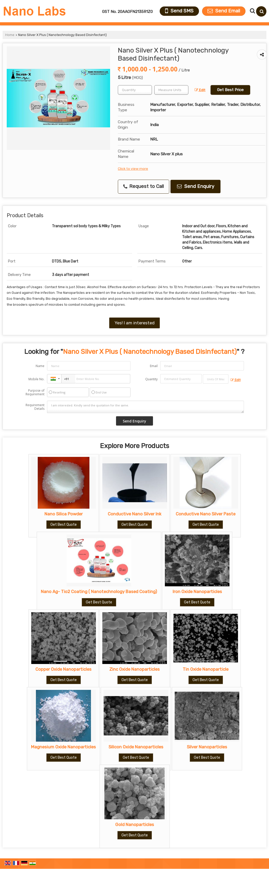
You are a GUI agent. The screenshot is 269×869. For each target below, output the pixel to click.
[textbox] (171, 90)
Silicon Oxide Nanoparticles (136, 746)
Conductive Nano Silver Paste (205, 513)
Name (40, 366)
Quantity (151, 379)
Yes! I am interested (134, 322)
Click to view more (133, 168)
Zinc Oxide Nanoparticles (134, 669)
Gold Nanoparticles (134, 824)
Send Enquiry (195, 186)
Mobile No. (36, 379)
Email (154, 366)
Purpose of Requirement (35, 392)
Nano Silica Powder (63, 513)
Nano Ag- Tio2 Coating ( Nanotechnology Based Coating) (99, 591)
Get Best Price (230, 89)
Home (9, 35)
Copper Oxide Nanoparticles (63, 669)
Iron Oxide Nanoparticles (197, 591)
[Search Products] (252, 11)
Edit (200, 90)
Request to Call (143, 186)
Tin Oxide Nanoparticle (205, 669)
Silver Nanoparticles (207, 746)
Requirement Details (35, 407)
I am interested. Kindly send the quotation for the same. (145, 407)
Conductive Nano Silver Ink (134, 513)
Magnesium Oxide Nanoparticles (63, 746)
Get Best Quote (63, 524)
